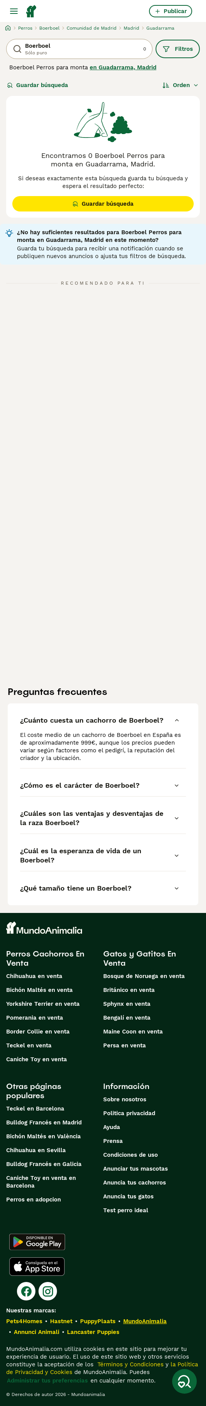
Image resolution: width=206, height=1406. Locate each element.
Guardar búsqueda (37, 85)
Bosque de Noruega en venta (144, 976)
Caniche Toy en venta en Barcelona (41, 1181)
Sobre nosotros (124, 1099)
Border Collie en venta (38, 1031)
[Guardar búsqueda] (184, 1381)
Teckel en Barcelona (35, 1108)
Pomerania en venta (34, 1017)
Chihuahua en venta (34, 976)
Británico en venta (129, 990)
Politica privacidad (129, 1113)
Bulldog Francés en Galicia (44, 1164)
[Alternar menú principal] (14, 11)
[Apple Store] (37, 1266)
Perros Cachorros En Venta (45, 958)
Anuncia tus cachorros (134, 1182)
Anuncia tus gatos (128, 1196)
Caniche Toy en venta (36, 1059)
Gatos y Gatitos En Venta (139, 958)
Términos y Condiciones (129, 1364)
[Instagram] (48, 1291)
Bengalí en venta (127, 1017)
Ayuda (111, 1127)
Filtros (177, 49)
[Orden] (180, 85)
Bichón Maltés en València (43, 1136)
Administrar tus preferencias (47, 1380)
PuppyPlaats (98, 1321)
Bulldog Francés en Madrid (44, 1122)
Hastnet (61, 1321)
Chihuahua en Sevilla (36, 1150)
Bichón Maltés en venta (39, 990)
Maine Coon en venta (133, 1031)
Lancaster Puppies (93, 1332)
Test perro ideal (125, 1210)
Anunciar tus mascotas (135, 1168)
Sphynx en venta (127, 1003)
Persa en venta (124, 1045)
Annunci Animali (36, 1332)
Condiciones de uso (130, 1154)
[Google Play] (37, 1242)
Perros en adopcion (33, 1199)
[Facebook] (26, 1291)
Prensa (113, 1141)
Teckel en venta (29, 1045)
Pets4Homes (24, 1321)
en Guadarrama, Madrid (123, 67)
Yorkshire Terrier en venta (43, 1003)
